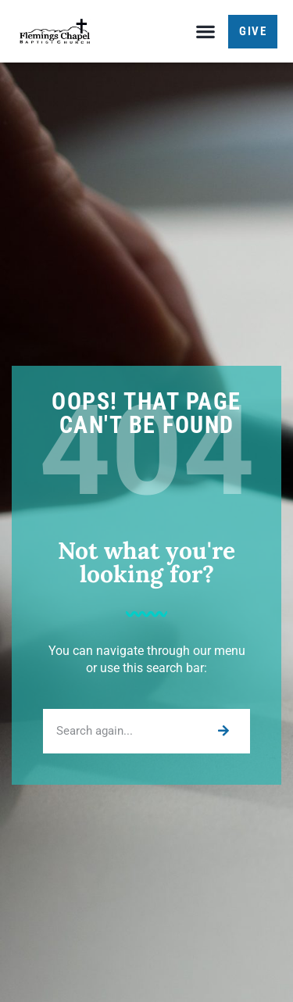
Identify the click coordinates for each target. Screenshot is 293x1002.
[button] (205, 31)
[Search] (222, 731)
